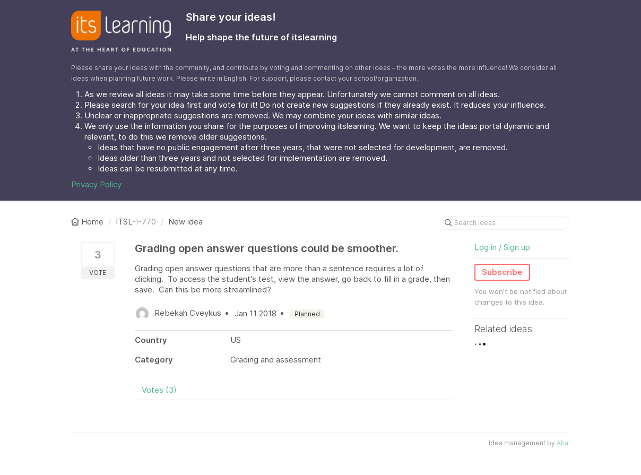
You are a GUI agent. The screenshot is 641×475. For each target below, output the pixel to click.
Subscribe (502, 272)
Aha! (563, 443)
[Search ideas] (505, 223)
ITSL (124, 222)
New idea (185, 222)
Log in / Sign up (502, 247)
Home (88, 222)
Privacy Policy (96, 184)
